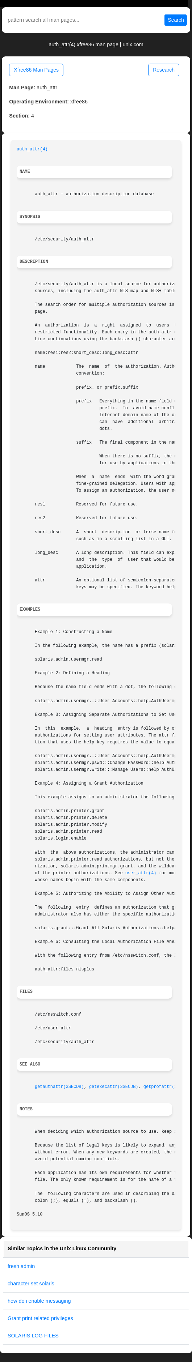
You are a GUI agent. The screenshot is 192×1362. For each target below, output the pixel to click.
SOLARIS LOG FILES (33, 1335)
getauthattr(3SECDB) (59, 1086)
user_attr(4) (140, 873)
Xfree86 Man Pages (36, 70)
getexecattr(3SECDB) (113, 1086)
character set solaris (31, 1283)
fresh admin (21, 1266)
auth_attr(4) (32, 149)
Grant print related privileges (40, 1318)
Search (176, 20)
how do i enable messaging (39, 1301)
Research (164, 70)
